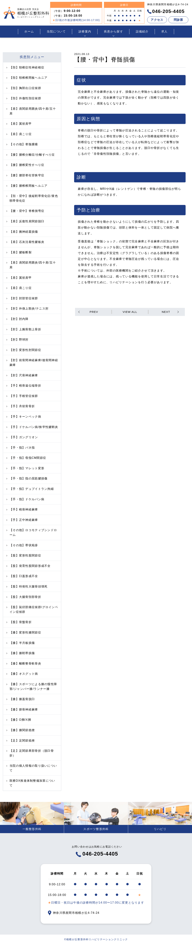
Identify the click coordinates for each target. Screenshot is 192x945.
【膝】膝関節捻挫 (20, 730)
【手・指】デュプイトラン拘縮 (30, 488)
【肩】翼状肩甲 (19, 123)
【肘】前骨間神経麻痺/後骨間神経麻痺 (32, 362)
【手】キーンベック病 (23, 416)
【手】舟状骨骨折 (20, 406)
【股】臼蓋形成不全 (22, 576)
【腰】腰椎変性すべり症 (25, 164)
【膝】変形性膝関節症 (23, 632)
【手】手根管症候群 (22, 395)
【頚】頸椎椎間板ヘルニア (26, 77)
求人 (164, 31)
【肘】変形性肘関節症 (23, 350)
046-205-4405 (166, 11)
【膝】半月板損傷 (20, 642)
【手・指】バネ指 (20, 447)
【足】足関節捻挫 (20, 740)
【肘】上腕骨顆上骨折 (23, 329)
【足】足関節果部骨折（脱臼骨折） (30, 753)
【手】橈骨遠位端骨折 (23, 385)
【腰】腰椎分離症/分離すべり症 (30, 154)
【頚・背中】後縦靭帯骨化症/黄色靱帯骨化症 (32, 198)
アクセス (157, 19)
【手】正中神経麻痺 (22, 519)
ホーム (29, 31)
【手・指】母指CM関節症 (26, 457)
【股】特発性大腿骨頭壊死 (26, 586)
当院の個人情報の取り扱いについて (31, 768)
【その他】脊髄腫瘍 (22, 144)
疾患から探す (113, 31)
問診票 (178, 19)
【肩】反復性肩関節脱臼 (25, 221)
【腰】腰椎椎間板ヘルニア (26, 185)
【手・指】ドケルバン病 (25, 499)
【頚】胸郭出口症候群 (23, 88)
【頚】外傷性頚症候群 (23, 98)
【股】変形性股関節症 (23, 555)
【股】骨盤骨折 (19, 622)
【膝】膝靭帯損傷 (20, 653)
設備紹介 (142, 31)
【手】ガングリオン (22, 437)
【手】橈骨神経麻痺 (22, 509)
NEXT (165, 312)
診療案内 (85, 31)
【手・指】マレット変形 (25, 468)
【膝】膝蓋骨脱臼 (20, 699)
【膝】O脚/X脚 (18, 719)
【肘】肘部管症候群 (22, 298)
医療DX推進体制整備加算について (30, 783)
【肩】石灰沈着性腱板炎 (25, 241)
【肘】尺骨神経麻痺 (22, 375)
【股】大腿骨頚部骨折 (23, 596)
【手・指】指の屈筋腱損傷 (26, 478)
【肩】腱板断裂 (19, 252)
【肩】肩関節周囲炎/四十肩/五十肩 (31, 111)
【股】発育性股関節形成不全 (28, 565)
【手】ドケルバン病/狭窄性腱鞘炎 (32, 427)
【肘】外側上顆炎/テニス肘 (27, 308)
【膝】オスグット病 (22, 673)
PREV (94, 312)
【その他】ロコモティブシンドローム (31, 532)
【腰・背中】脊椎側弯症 (25, 210)
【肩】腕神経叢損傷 (22, 231)
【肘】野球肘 (17, 339)
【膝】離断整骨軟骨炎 (23, 663)
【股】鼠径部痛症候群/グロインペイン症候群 (32, 609)
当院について (56, 31)
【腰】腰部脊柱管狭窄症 (25, 175)
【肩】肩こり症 (19, 134)
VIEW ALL (129, 312)
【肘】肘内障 (17, 318)
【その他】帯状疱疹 (22, 545)
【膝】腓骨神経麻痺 (22, 709)
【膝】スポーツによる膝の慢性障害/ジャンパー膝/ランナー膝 (31, 686)
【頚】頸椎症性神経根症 (25, 67)
